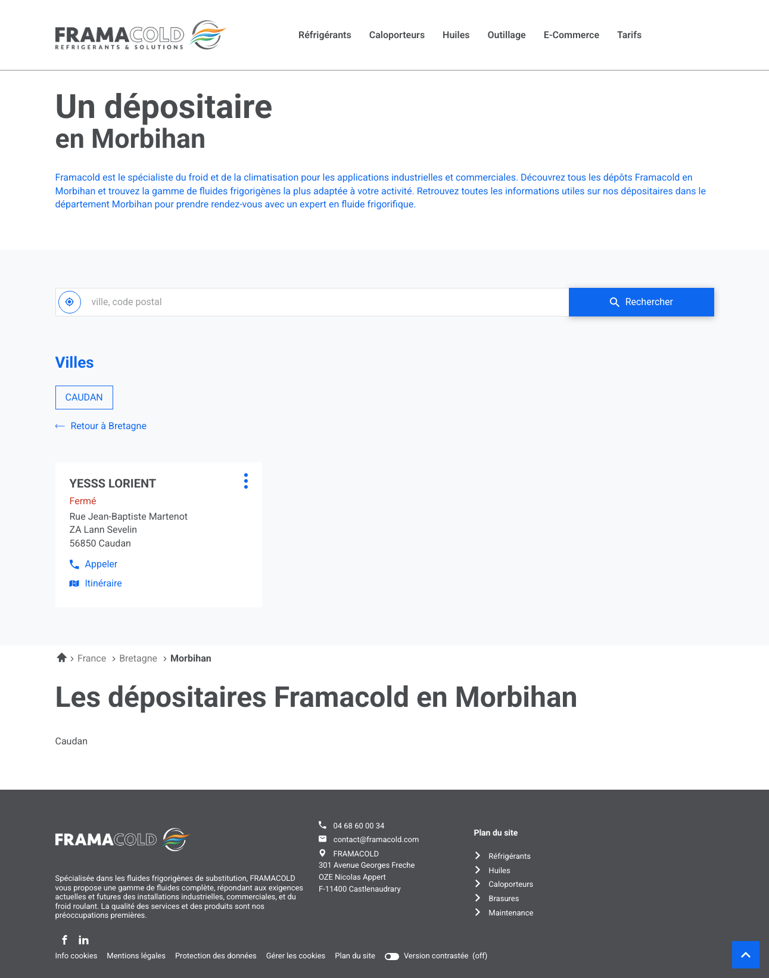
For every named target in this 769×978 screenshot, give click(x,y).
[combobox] (312, 302)
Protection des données (216, 957)
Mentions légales (136, 957)
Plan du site (355, 956)
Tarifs (629, 35)
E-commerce (571, 35)
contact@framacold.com (376, 840)
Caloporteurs (397, 35)
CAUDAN (84, 397)
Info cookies (76, 957)
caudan (71, 741)
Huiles (456, 35)
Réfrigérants (324, 35)
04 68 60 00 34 (358, 826)
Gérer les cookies (296, 956)
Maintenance (510, 913)
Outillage (507, 35)
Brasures (503, 899)
